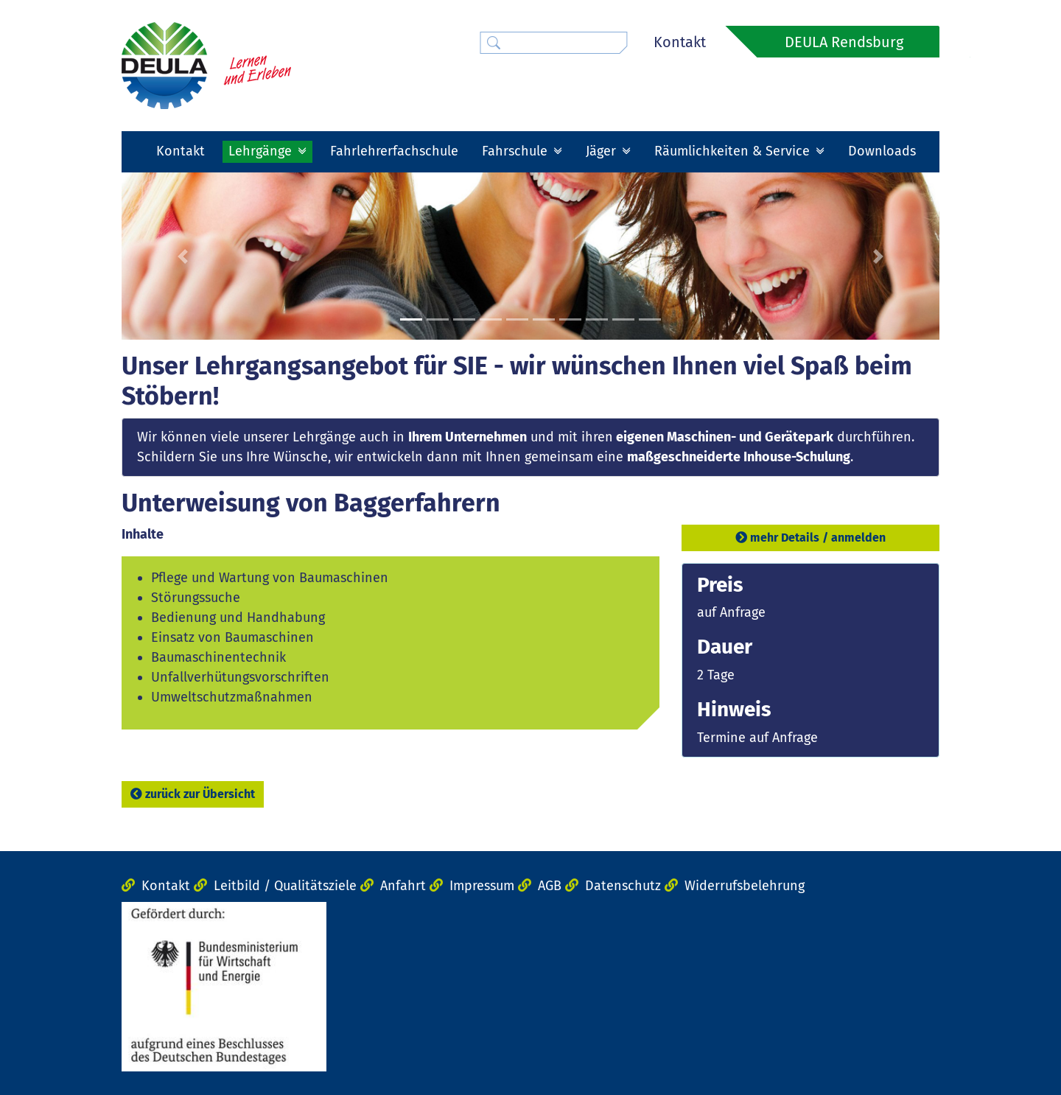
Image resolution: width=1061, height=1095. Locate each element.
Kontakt (680, 42)
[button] (183, 256)
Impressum (481, 886)
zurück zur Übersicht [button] (192, 794)
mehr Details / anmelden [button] (810, 538)
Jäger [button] (603, 151)
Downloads (882, 151)
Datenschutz (623, 886)
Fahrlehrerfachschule (394, 151)
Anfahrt (403, 886)
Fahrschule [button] (516, 151)
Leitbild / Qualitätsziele (285, 886)
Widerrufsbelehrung (744, 886)
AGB (549, 886)
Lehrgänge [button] (261, 151)
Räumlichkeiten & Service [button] (733, 151)
